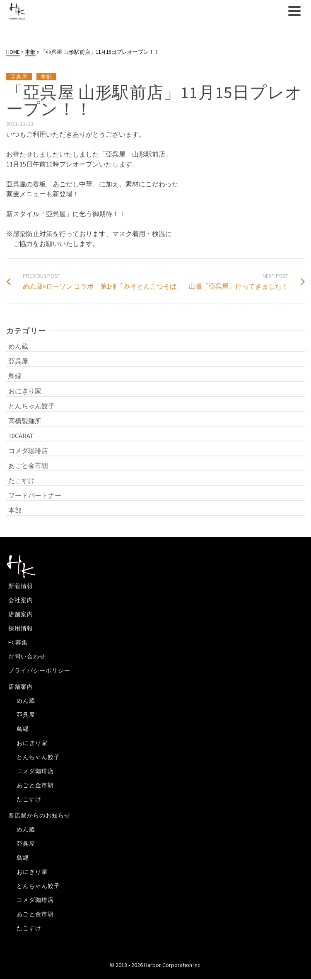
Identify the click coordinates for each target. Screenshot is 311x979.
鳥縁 (15, 376)
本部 (46, 76)
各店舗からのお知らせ (39, 815)
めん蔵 (18, 346)
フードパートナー (34, 495)
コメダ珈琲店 (28, 450)
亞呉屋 (19, 76)
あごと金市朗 (28, 465)
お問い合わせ (27, 656)
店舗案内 (20, 614)
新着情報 (20, 586)
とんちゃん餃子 (31, 406)
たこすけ (21, 480)
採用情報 (20, 628)
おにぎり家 (24, 391)
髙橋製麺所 (24, 421)
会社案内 (20, 600)
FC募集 (18, 642)
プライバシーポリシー (39, 670)
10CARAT (21, 436)
